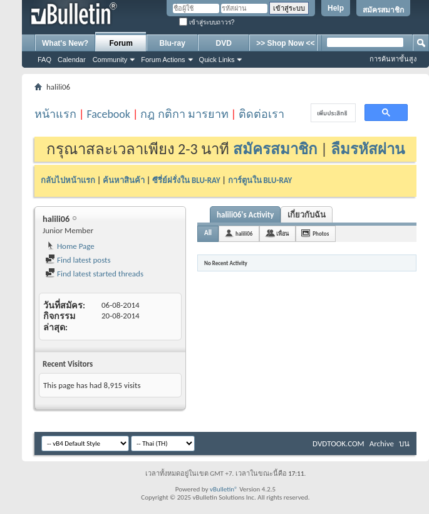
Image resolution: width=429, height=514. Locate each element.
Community (110, 59)
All (208, 233)
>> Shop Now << (285, 43)
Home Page (70, 246)
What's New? (65, 43)
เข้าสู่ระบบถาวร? (206, 22)
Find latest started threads (94, 273)
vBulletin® (224, 489)
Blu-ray (172, 43)
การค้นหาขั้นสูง (393, 59)
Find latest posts (78, 260)
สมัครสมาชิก (383, 10)
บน (404, 443)
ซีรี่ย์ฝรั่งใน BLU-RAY (186, 180)
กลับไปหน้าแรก (68, 180)
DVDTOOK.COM (338, 443)
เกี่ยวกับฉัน (306, 214)
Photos (321, 233)
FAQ (44, 59)
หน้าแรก (55, 114)
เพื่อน (282, 233)
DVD (224, 43)
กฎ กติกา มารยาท (184, 114)
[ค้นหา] (332, 113)
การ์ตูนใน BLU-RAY (260, 180)
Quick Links (217, 59)
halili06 (243, 233)
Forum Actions (163, 59)
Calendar (72, 59)
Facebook (108, 114)
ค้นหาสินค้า (124, 180)
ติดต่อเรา (261, 114)
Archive (382, 443)
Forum (121, 43)
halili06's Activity (245, 214)
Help (336, 8)
